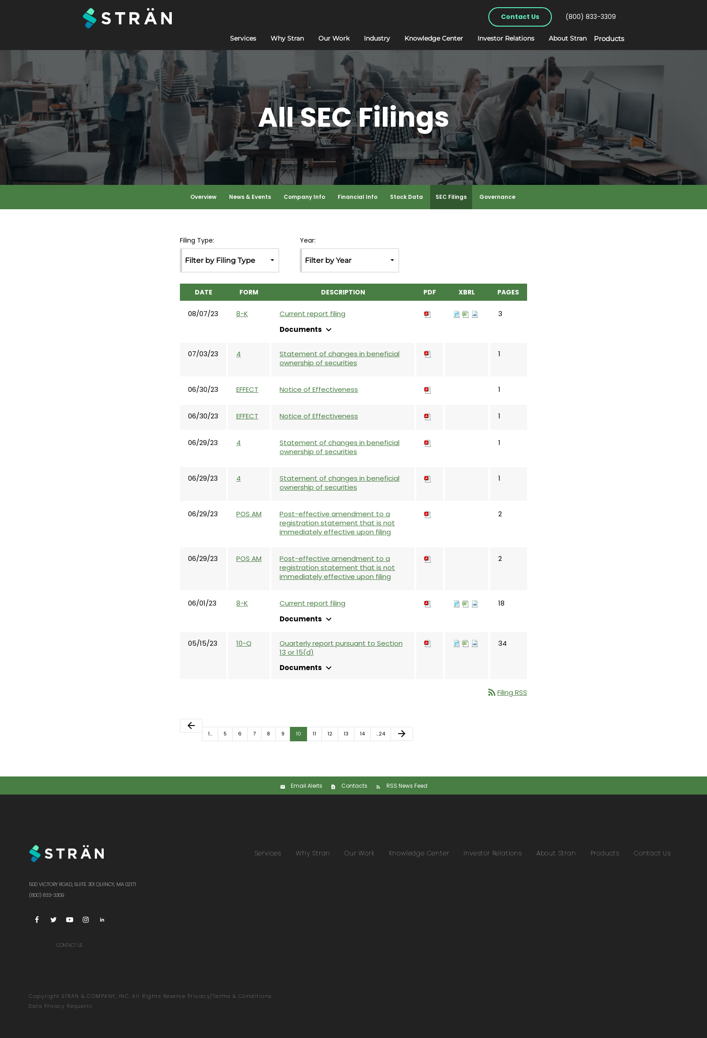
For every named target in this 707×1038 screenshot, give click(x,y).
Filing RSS (507, 692)
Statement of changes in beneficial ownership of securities (339, 358)
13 (346, 733)
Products (604, 39)
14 (362, 733)
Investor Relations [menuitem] (493, 853)
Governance (497, 197)
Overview (203, 197)
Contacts (354, 786)
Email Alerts (306, 786)
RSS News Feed (406, 786)
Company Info (304, 197)
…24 (380, 733)
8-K (242, 313)
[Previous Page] (191, 726)
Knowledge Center (424, 38)
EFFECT (247, 389)
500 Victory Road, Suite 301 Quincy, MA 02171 (82, 884)
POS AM (249, 514)
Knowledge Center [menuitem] (419, 853)
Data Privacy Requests (60, 1006)
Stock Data (406, 197)
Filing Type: (197, 240)
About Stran (558, 38)
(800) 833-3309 (590, 16)
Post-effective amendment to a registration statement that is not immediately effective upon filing (337, 523)
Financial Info (357, 197)
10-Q (244, 643)
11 (314, 733)
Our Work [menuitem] (359, 853)
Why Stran (277, 38)
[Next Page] (401, 734)
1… (210, 733)
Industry (367, 38)
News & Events (250, 197)
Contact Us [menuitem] (652, 853)
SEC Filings (451, 197)
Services (233, 38)
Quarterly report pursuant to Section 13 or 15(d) (341, 648)
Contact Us (520, 16)
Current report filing (312, 313)
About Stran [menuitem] (556, 853)
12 (329, 733)
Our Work (324, 38)
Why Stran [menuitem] (313, 853)
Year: (308, 240)
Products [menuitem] (605, 853)
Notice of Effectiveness (319, 389)
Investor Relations (496, 38)
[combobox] (229, 260)
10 (298, 733)
